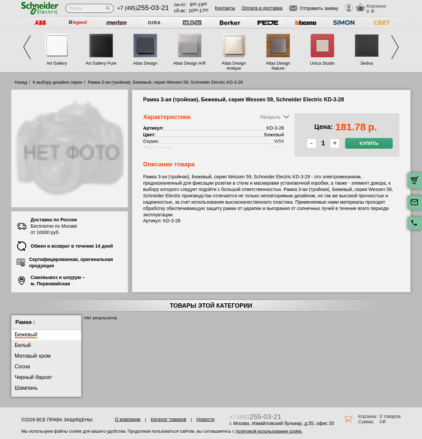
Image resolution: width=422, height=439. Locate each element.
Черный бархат (33, 377)
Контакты (225, 8)
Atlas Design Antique (234, 66)
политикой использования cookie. (269, 431)
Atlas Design (145, 63)
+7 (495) (143, 8)
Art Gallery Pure (101, 63)
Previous (27, 47)
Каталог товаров (168, 419)
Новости (205, 419)
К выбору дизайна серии (57, 82)
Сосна (22, 366)
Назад (21, 82)
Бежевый (26, 334)
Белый (23, 345)
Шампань (26, 388)
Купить (368, 143)
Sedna (366, 63)
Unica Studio (322, 63)
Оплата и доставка (262, 8)
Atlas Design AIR (189, 63)
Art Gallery (57, 63)
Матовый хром (33, 356)
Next (395, 47)
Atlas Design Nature (278, 66)
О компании (127, 419)
